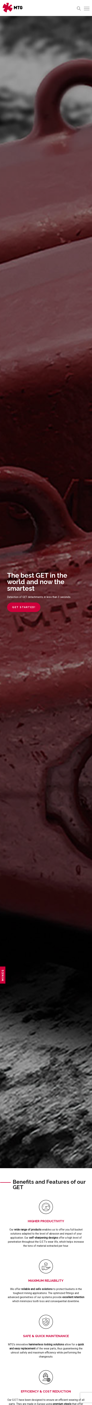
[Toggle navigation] (86, 8)
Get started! (23, 607)
